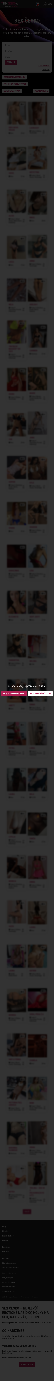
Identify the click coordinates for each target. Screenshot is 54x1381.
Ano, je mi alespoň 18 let (14, 694)
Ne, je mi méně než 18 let (40, 694)
